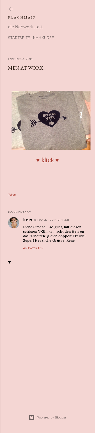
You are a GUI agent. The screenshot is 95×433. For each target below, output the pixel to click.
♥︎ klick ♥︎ (47, 160)
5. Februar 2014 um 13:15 (51, 219)
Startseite (19, 38)
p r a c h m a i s (21, 17)
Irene (27, 219)
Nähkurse (43, 38)
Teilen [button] (12, 194)
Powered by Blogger (47, 417)
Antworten (33, 248)
